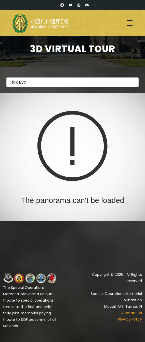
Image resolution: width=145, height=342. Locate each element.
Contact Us (132, 312)
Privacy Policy (130, 319)
